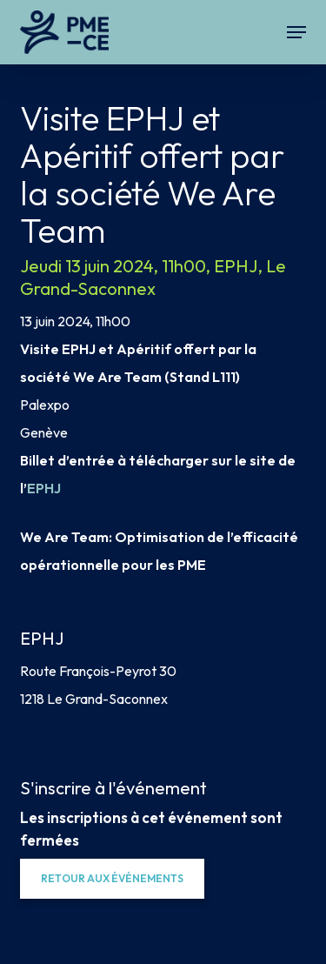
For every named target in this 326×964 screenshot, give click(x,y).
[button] (296, 32)
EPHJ (44, 488)
